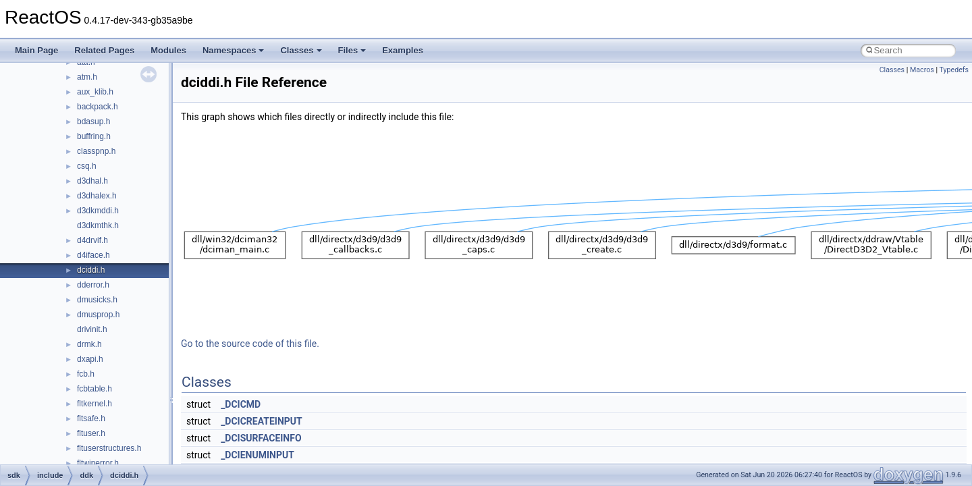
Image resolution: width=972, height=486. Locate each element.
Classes (300, 50)
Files (352, 50)
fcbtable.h (94, 389)
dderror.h (93, 285)
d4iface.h (93, 255)
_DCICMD (241, 404)
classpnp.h (96, 151)
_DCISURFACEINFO (261, 438)
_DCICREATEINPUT (261, 421)
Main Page (36, 50)
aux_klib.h (95, 92)
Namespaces (233, 50)
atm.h (87, 77)
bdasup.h (93, 121)
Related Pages (104, 50)
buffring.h (94, 136)
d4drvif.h (92, 240)
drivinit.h (92, 329)
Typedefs (954, 69)
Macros (922, 69)
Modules (168, 50)
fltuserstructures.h (109, 448)
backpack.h (97, 106)
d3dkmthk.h (98, 225)
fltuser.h (91, 433)
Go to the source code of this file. (250, 343)
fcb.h (85, 374)
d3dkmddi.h (98, 210)
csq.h (87, 166)
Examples (402, 50)
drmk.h (89, 344)
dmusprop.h (98, 314)
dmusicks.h (97, 299)
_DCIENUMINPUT (257, 455)
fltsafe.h (91, 418)
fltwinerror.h (98, 463)
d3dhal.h (92, 181)
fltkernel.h (94, 403)
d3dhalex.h (97, 195)
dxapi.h (90, 359)
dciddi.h (91, 270)
